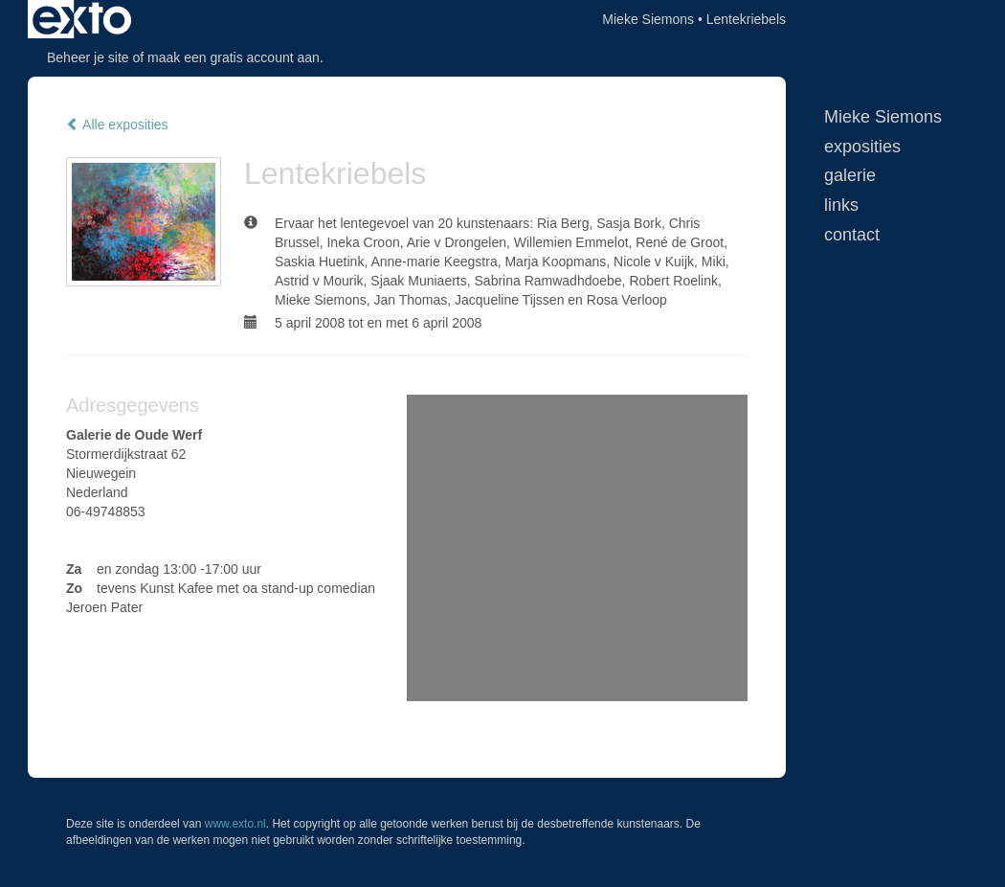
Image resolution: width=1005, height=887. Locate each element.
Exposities (862, 146)
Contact (852, 234)
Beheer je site (88, 57)
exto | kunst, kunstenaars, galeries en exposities (82, 19)
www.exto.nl (235, 823)
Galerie (850, 175)
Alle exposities (117, 124)
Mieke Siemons (648, 19)
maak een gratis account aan (233, 57)
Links (841, 205)
